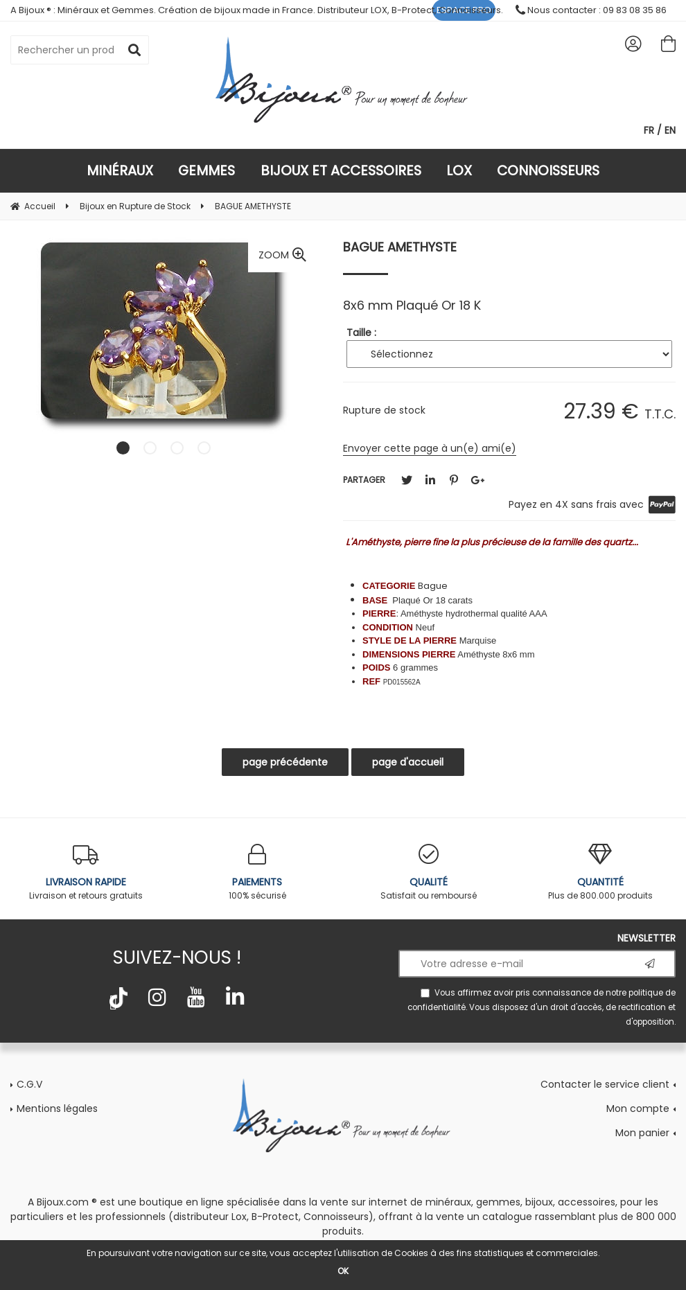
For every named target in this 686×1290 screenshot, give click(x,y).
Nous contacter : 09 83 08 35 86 (591, 10)
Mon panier (642, 1133)
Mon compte (637, 1108)
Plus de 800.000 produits (600, 872)
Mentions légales (57, 1108)
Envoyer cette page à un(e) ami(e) (429, 448)
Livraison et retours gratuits (86, 872)
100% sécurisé (257, 872)
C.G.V (29, 1084)
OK (343, 1271)
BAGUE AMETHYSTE (400, 247)
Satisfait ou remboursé (429, 872)
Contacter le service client (604, 1084)
